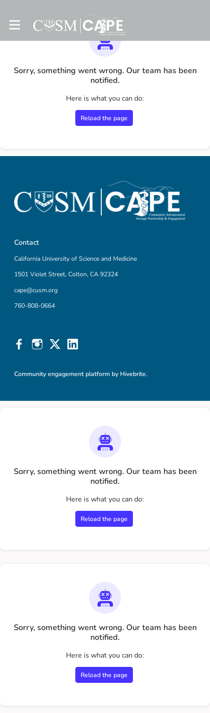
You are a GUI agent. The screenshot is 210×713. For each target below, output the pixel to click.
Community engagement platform (62, 374)
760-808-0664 (34, 306)
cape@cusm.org (36, 290)
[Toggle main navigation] (14, 25)
